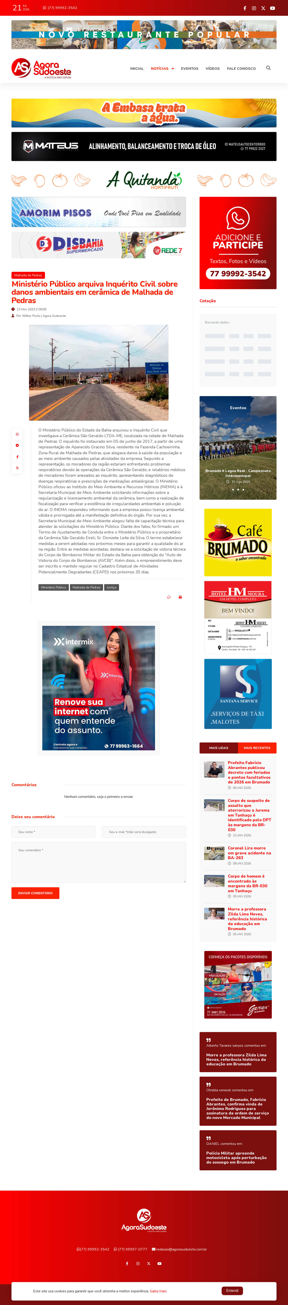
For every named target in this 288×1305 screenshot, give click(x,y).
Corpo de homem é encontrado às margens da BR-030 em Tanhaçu (247, 884)
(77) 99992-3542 (60, 7)
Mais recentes (257, 748)
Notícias (162, 68)
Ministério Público (53, 587)
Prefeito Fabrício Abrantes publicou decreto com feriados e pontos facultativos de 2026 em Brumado (249, 772)
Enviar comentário (35, 893)
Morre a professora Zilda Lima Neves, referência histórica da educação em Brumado (247, 918)
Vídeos (213, 68)
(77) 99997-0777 (130, 1249)
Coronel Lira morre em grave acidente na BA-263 (249, 852)
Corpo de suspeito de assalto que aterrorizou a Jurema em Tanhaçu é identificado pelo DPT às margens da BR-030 (249, 815)
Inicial (137, 68)
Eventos (189, 68)
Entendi (232, 1291)
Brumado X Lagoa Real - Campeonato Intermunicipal (238, 473)
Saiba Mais (158, 1291)
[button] (233, 489)
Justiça (111, 587)
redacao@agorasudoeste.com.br (179, 1249)
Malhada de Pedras (28, 275)
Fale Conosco (241, 68)
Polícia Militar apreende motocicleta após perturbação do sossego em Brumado (236, 1158)
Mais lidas (218, 748)
